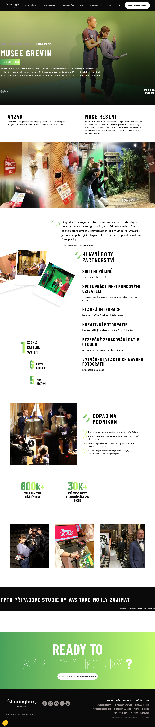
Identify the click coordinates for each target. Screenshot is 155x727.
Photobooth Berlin (141, 709)
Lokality (109, 700)
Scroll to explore (149, 92)
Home (3, 43)
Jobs (147, 700)
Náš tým (139, 700)
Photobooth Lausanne (122, 709)
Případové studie (21, 43)
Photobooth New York (123, 705)
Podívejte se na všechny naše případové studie (137, 608)
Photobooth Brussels (104, 705)
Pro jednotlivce (50, 5)
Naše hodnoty (128, 700)
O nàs (118, 700)
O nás (110, 5)
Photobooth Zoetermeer (102, 709)
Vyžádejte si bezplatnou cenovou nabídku (77, 676)
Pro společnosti (31, 5)
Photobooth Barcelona (140, 713)
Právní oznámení (117, 717)
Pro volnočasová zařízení (73, 5)
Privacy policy (144, 717)
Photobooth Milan (121, 713)
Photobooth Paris (142, 705)
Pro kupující (94, 5)
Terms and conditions (131, 717)
